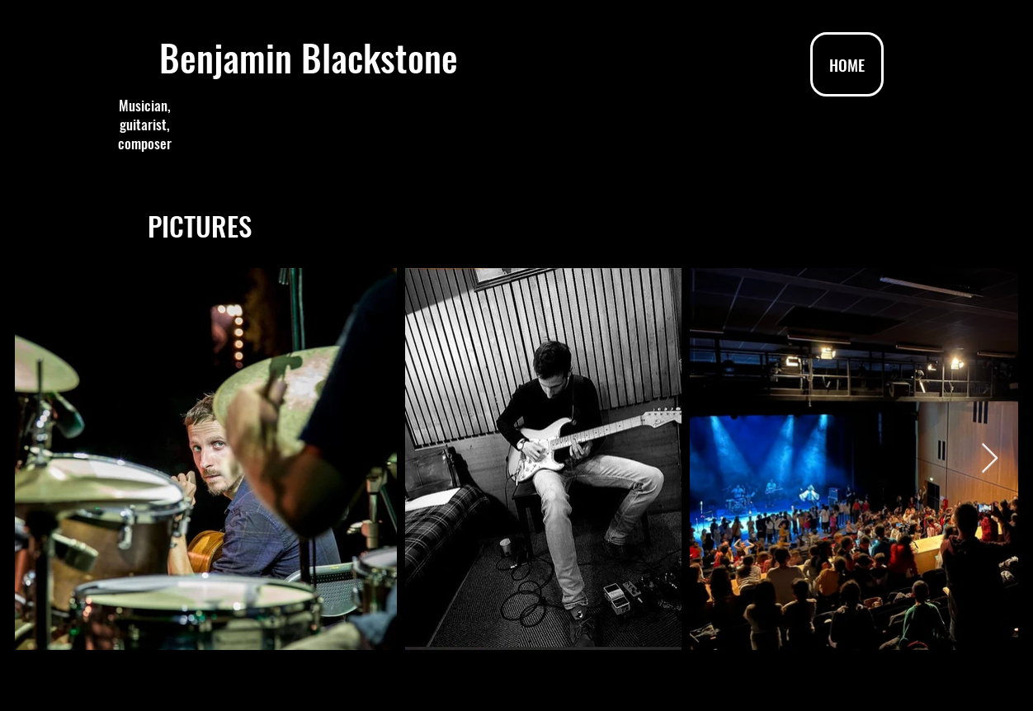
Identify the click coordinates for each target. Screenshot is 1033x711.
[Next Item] (989, 459)
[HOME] (847, 64)
